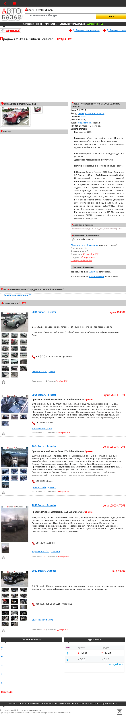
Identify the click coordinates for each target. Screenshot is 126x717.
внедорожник (85, 122)
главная (13, 703)
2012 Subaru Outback (44, 570)
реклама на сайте (89, 703)
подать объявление (29, 703)
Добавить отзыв (116, 30)
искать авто (47, 703)
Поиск (39, 23)
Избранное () (13, 30)
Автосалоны (51, 23)
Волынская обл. (39, 619)
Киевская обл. (39, 428)
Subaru (92, 271)
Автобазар (28, 23)
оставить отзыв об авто (66, 703)
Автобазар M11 (95, 23)
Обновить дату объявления (84, 245)
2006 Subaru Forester (44, 395)
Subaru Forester (96, 276)
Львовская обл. (39, 371)
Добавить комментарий (17, 295)
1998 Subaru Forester (44, 505)
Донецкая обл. (39, 487)
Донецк (52, 487)
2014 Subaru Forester (44, 312)
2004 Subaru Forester (44, 446)
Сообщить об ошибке (81, 260)
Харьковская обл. (40, 551)
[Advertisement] (34, 71)
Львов (81, 113)
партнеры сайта (109, 703)
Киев (49, 428)
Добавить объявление (86, 30)
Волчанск (55, 551)
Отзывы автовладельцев (72, 23)
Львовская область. (94, 113)
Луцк (51, 619)
